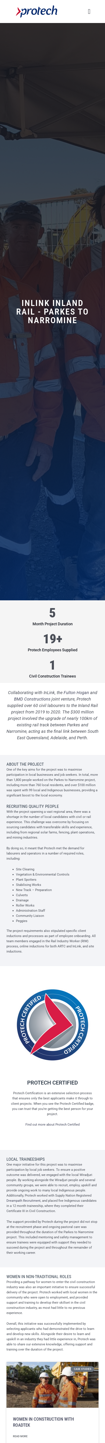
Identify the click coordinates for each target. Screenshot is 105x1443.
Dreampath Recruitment (23, 1201)
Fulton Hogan (76, 692)
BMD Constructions (32, 699)
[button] (89, 11)
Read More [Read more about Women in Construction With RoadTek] (20, 1436)
